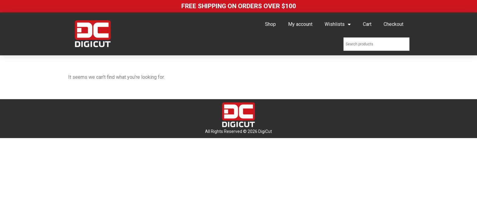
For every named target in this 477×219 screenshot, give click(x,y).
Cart (367, 24)
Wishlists (338, 24)
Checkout (393, 24)
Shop (270, 24)
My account (300, 24)
